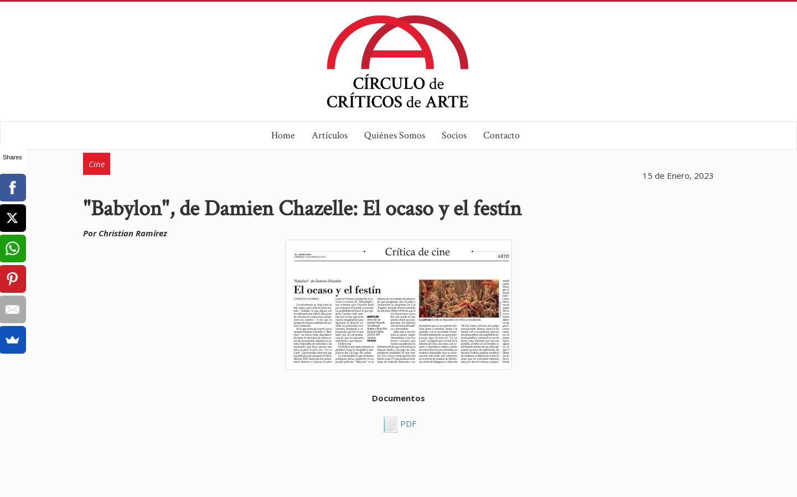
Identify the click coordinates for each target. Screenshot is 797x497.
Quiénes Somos (394, 135)
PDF (407, 423)
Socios (454, 135)
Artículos (330, 135)
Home (283, 135)
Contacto (501, 135)
